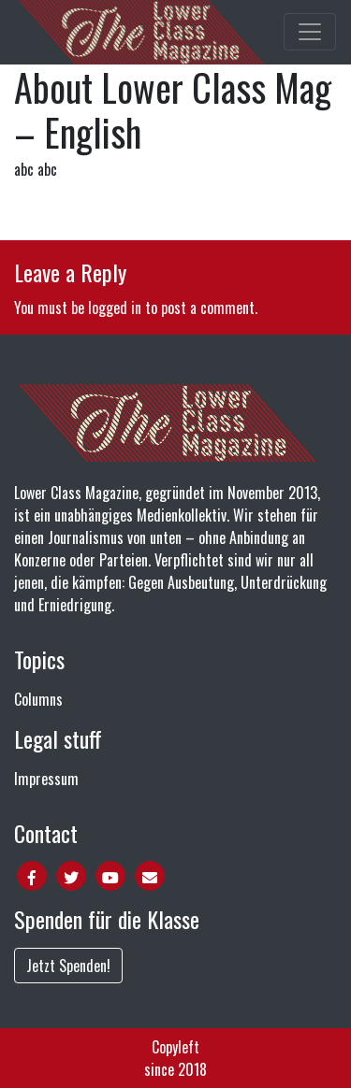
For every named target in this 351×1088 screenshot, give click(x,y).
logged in (114, 307)
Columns (38, 699)
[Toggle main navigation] (310, 31)
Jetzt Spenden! (68, 965)
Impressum (46, 778)
